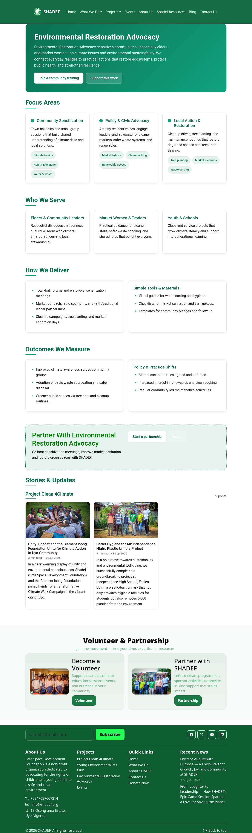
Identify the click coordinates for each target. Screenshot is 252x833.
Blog (192, 11)
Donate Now (139, 783)
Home (71, 11)
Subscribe (110, 734)
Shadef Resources (171, 11)
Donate (177, 437)
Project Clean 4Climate (95, 759)
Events (129, 11)
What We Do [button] (90, 11)
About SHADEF (140, 771)
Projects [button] (112, 11)
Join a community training (59, 78)
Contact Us (208, 11)
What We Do (139, 765)
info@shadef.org (44, 804)
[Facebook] (191, 734)
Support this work (104, 78)
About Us (146, 11)
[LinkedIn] (222, 734)
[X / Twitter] (201, 734)
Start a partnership (147, 437)
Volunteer (84, 700)
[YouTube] (212, 734)
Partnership (188, 700)
